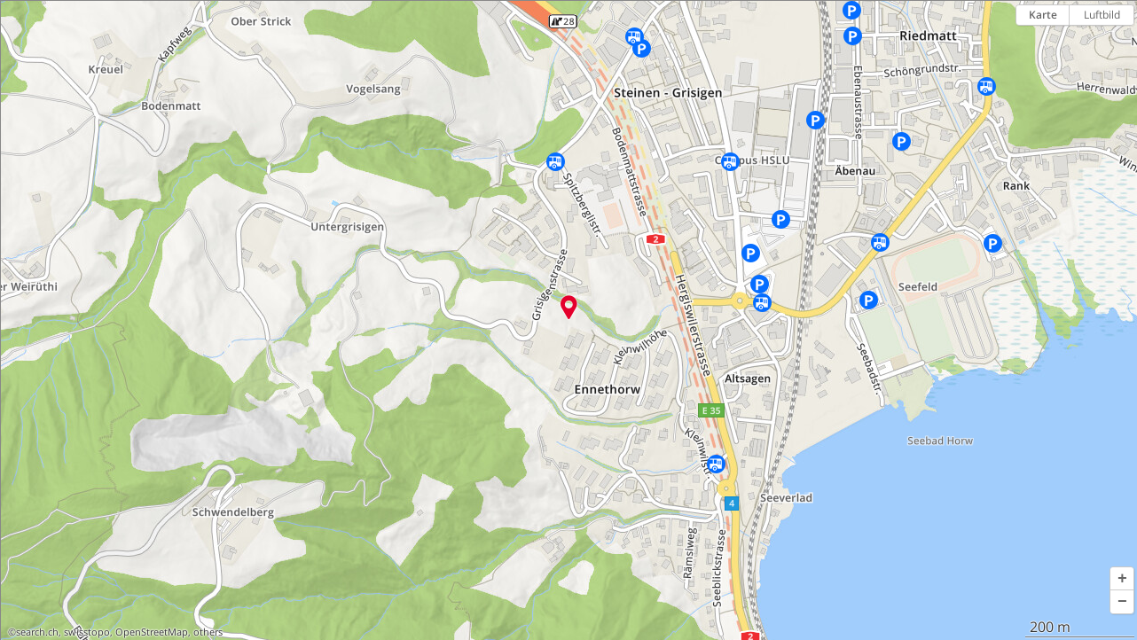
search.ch (37, 632)
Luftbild (1102, 14)
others (208, 632)
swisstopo (87, 632)
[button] (1121, 578)
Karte (1043, 14)
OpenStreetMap (151, 632)
